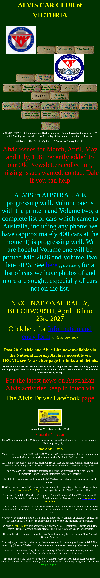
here (52, 265)
